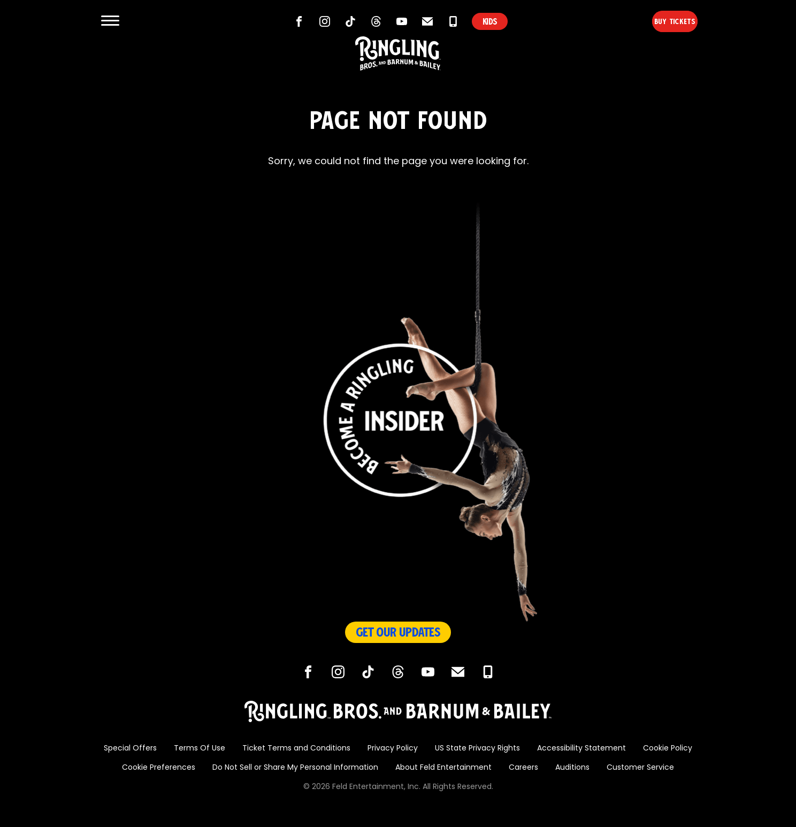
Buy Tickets (656, 21)
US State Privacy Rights (477, 749)
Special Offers (130, 749)
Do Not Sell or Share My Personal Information (295, 768)
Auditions (572, 768)
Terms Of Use (199, 749)
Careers (523, 768)
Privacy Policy (393, 749)
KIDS (490, 21)
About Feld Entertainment (443, 768)
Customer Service (640, 768)
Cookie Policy (667, 749)
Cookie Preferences (158, 768)
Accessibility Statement (581, 749)
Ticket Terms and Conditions (296, 749)
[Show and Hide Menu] (110, 21)
